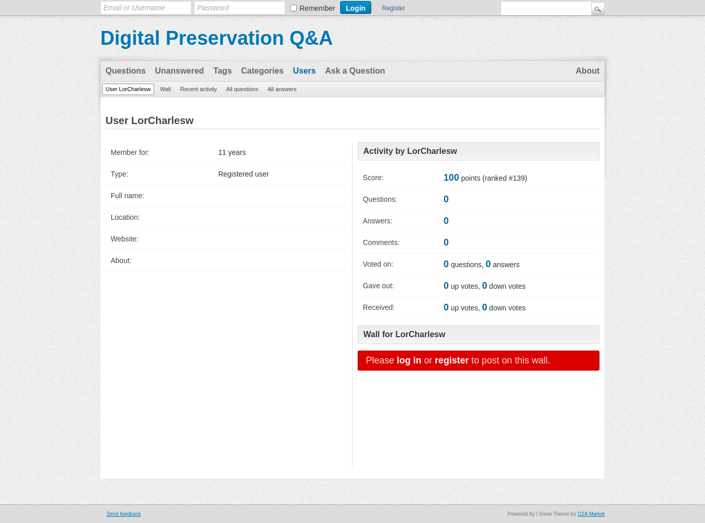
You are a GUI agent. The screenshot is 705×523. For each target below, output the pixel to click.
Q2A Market (591, 514)
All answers (282, 89)
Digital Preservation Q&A (216, 38)
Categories (262, 70)
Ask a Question (355, 70)
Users (304, 70)
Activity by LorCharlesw (410, 151)
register (452, 360)
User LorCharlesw (128, 89)
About (588, 70)
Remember (317, 8)
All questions (242, 89)
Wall (165, 89)
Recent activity (198, 89)
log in (409, 360)
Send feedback (124, 514)
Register (393, 8)
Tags (222, 70)
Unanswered (179, 70)
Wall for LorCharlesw (404, 334)
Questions (125, 70)
